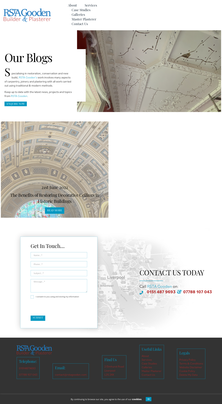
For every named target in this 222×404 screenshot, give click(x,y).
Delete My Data (188, 375)
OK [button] (148, 399)
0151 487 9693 (161, 292)
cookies (137, 399)
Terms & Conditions (191, 363)
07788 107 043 (197, 292)
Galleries (78, 15)
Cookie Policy (187, 371)
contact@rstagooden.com (71, 374)
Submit (38, 317)
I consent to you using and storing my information (55, 297)
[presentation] (53, 307)
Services (91, 5)
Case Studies (81, 10)
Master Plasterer (84, 19)
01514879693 (27, 368)
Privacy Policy (187, 360)
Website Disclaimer (190, 367)
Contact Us (80, 24)
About (72, 5)
